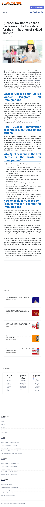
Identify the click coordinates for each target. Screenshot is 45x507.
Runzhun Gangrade (9, 393)
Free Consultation (37, 7)
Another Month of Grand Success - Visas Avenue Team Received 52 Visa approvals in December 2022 (17, 353)
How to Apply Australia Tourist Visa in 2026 (17, 339)
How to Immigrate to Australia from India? (10, 477)
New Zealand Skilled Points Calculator (9, 501)
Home (2, 435)
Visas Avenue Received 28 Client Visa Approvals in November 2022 (18, 378)
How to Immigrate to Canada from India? (10, 456)
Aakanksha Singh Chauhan (23, 394)
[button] (3, 12)
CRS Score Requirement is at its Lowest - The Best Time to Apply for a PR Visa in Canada (18, 365)
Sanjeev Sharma (37, 393)
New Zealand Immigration (7, 498)
